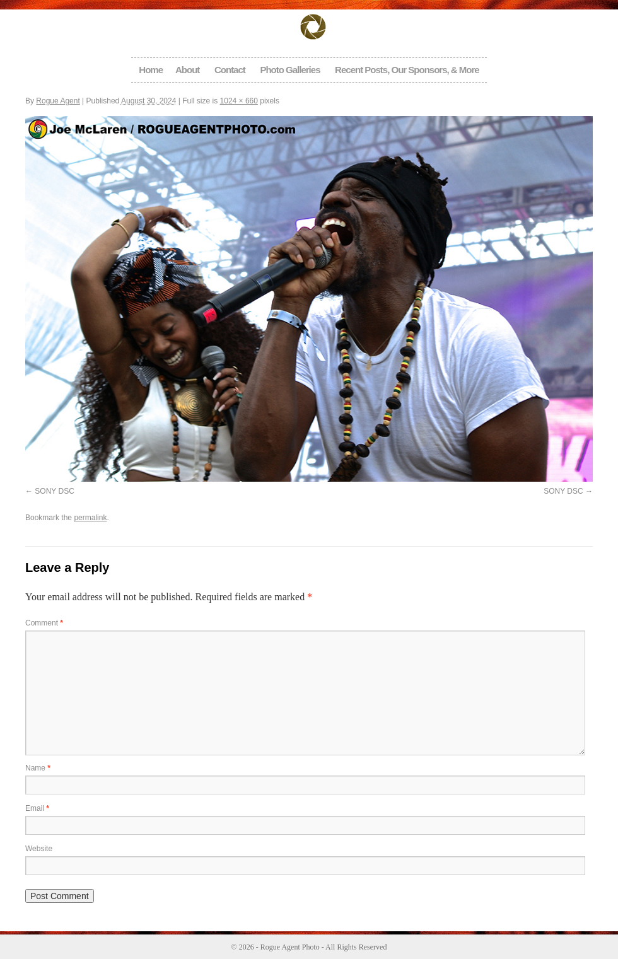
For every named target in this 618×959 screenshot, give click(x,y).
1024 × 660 (239, 100)
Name (37, 768)
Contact (229, 69)
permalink (90, 517)
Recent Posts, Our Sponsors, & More (407, 69)
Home (151, 69)
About (187, 69)
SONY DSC (54, 491)
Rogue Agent (57, 100)
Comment (44, 623)
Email (37, 808)
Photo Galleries (290, 69)
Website (38, 848)
